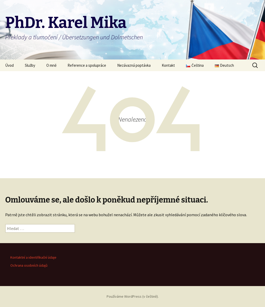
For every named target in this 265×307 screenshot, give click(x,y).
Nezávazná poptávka (134, 65)
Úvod (9, 65)
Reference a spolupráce (87, 65)
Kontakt (168, 65)
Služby (30, 65)
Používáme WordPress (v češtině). (133, 296)
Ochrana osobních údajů (29, 265)
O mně (51, 65)
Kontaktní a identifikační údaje (33, 257)
